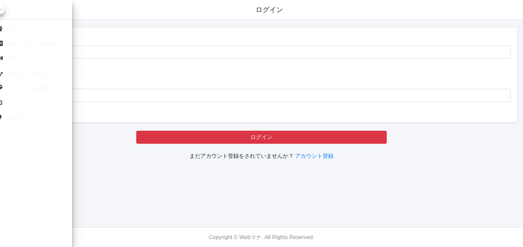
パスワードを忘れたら (125, 111)
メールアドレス (117, 39)
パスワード (112, 82)
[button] (97, 9)
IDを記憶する (120, 68)
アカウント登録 (357, 156)
